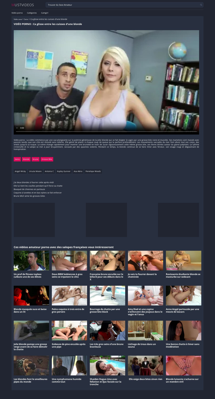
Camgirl (44, 13)
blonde (26, 159)
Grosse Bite (47, 159)
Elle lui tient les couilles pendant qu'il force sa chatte (38, 186)
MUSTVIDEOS (23, 5)
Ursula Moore (35, 171)
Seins (26, 19)
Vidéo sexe (18, 19)
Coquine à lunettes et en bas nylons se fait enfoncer (38, 193)
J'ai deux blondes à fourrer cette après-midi (34, 182)
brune (35, 159)
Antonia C (49, 171)
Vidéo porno (17, 13)
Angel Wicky (20, 171)
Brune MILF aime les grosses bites (29, 196)
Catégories (32, 13)
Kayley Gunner (63, 171)
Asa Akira (78, 171)
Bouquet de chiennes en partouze (29, 189)
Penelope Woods (93, 171)
